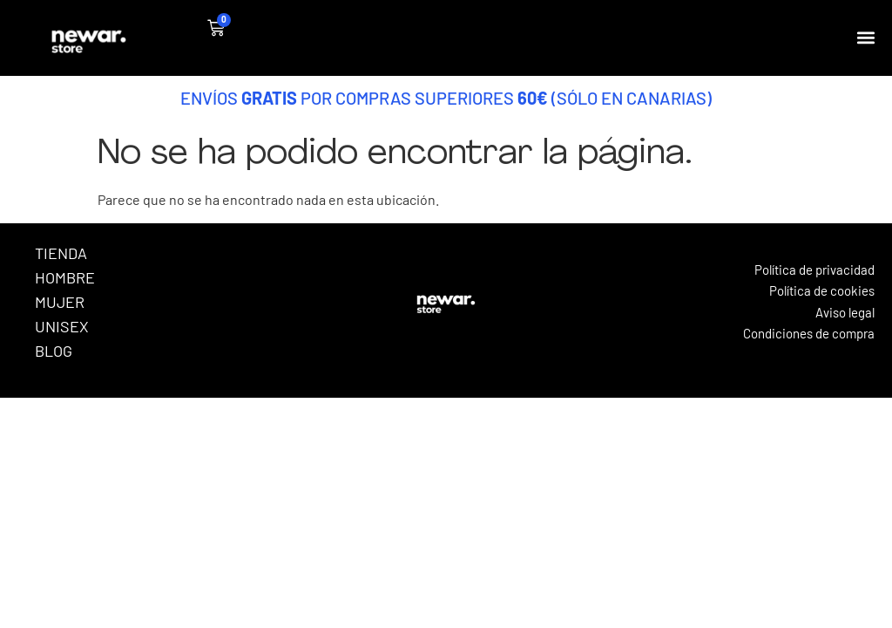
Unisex (62, 326)
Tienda (61, 253)
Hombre (65, 277)
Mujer (59, 301)
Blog (53, 350)
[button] (866, 38)
